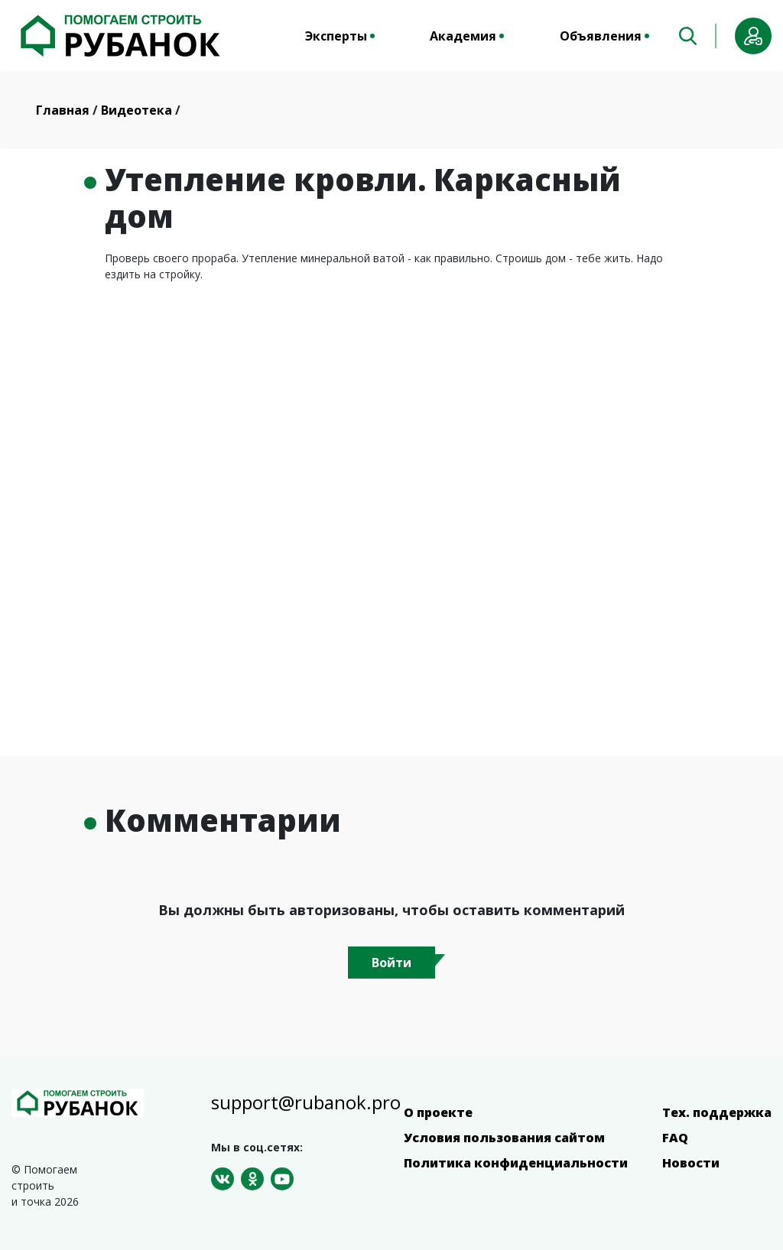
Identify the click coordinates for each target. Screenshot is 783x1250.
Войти (391, 962)
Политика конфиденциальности (516, 1162)
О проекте (438, 1112)
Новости (691, 1162)
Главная (64, 110)
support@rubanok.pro (306, 1102)
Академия (463, 36)
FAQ (675, 1137)
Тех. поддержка (717, 1112)
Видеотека (138, 110)
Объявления (601, 36)
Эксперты (336, 36)
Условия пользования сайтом (504, 1137)
